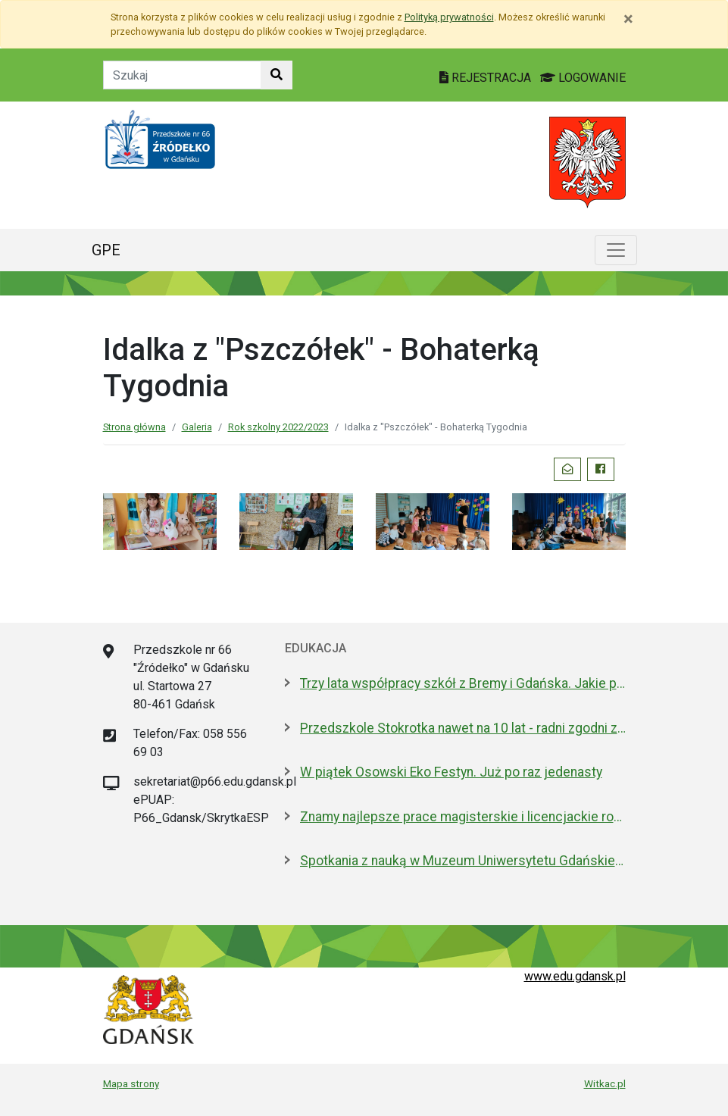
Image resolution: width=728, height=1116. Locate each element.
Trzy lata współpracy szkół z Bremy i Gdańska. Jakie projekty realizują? (463, 683)
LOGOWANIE (583, 77)
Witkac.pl (605, 1083)
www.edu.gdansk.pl (575, 976)
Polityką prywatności (449, 17)
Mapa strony (131, 1083)
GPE (106, 250)
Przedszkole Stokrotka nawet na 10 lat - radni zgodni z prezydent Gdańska (463, 728)
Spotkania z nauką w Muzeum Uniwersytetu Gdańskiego (463, 860)
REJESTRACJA (486, 77)
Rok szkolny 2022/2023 (278, 427)
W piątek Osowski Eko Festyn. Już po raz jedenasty (451, 772)
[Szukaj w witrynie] (276, 75)
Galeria (197, 427)
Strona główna (134, 427)
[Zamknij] (628, 19)
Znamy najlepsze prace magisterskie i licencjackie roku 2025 (463, 816)
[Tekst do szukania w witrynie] (182, 75)
